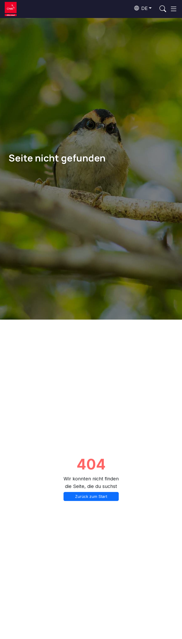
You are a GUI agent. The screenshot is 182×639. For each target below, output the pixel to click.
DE (141, 8)
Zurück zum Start (91, 496)
